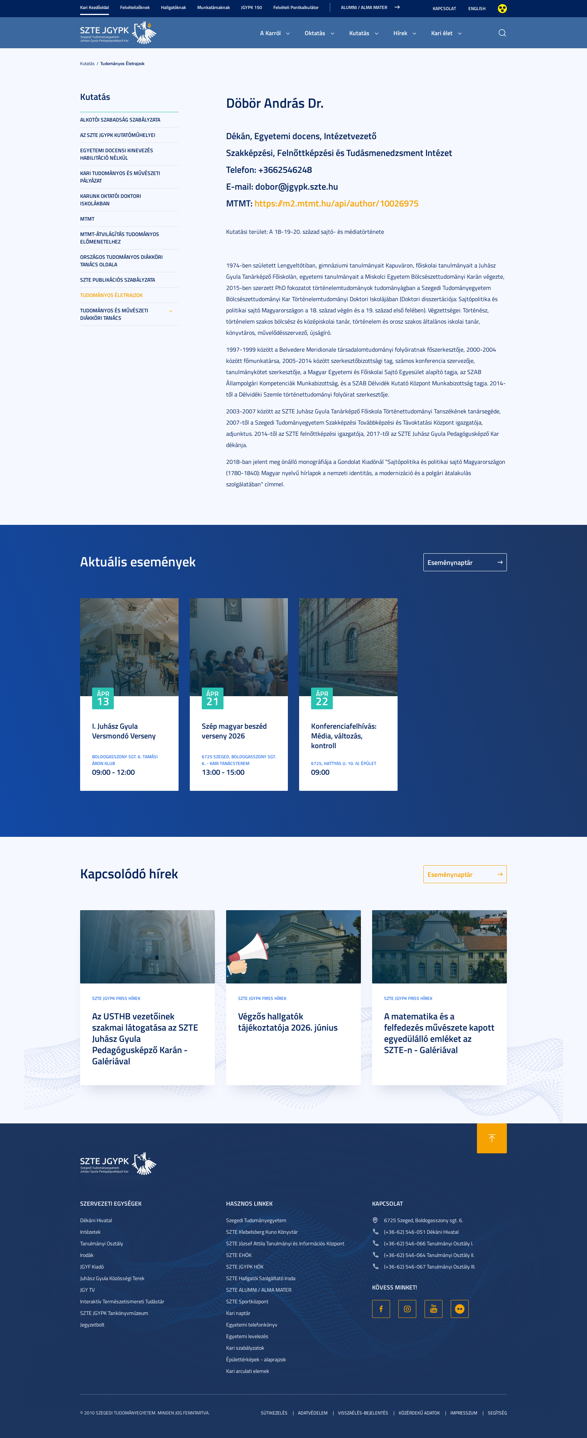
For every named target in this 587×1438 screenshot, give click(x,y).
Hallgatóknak (173, 7)
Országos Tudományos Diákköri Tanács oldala (121, 260)
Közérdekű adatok (419, 1413)
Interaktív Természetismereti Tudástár (122, 1301)
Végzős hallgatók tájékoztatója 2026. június (288, 1022)
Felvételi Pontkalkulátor (296, 7)
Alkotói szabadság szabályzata (120, 119)
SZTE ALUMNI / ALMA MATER (259, 1289)
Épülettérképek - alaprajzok (256, 1359)
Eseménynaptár (450, 562)
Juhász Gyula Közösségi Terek (112, 1278)
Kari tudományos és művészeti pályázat (120, 176)
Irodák (87, 1254)
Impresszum (463, 1413)
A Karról (270, 32)
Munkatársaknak (213, 7)
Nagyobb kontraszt (502, 8)
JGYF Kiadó (92, 1266)
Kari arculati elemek (247, 1370)
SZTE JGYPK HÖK (245, 1266)
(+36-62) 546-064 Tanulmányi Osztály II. (429, 1254)
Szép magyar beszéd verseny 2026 (234, 730)
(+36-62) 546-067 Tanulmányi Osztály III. (429, 1266)
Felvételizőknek (135, 7)
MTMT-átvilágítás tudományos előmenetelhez (119, 237)
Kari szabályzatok (245, 1347)
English (477, 8)
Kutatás (359, 32)
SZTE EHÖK (239, 1254)
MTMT (87, 218)
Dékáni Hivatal (96, 1220)
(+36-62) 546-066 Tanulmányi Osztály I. (428, 1243)
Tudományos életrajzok (122, 63)
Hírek (400, 32)
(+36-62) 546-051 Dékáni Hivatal (421, 1231)
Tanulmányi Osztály (101, 1243)
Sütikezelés (274, 1413)
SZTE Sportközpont (247, 1301)
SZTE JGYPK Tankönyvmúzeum (114, 1312)
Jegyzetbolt (92, 1324)
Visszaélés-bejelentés (363, 1413)
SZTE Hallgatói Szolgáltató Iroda (260, 1278)
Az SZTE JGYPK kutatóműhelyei (117, 134)
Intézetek (90, 1231)
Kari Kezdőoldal (94, 7)
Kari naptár (238, 1312)
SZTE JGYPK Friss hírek (116, 998)
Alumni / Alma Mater (364, 7)
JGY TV (87, 1289)
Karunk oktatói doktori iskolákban (110, 199)
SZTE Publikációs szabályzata (117, 279)
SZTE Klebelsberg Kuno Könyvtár (262, 1231)
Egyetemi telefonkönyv (251, 1324)
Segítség (497, 1413)
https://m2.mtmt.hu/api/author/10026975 (337, 203)
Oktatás (315, 32)
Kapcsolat (444, 8)
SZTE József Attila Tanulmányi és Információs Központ (285, 1243)
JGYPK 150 (251, 7)
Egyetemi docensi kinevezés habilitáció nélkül (116, 154)
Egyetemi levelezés (247, 1336)
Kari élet (442, 32)
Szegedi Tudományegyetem (256, 1220)
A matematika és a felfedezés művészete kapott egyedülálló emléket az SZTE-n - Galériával (439, 1033)
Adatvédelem (313, 1413)
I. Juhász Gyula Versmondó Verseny (124, 730)
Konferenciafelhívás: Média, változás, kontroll (344, 735)
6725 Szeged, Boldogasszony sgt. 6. (423, 1220)
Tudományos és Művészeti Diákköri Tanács (114, 314)
